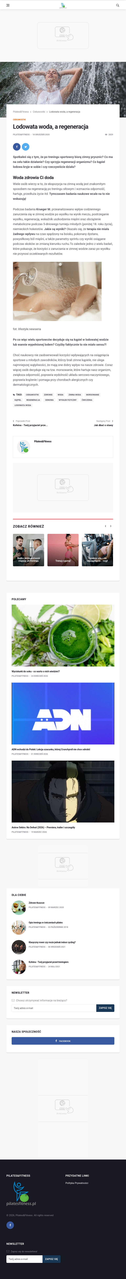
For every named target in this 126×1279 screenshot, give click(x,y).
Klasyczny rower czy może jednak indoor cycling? (52, 942)
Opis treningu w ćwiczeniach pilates (46, 922)
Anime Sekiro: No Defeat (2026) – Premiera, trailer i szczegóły (43, 827)
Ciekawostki (39, 111)
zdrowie (48, 395)
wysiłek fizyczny (67, 400)
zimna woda (75, 395)
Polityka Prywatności (76, 1183)
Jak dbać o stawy (103, 425)
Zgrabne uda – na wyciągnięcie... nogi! (97, 559)
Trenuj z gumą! (63, 560)
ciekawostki (32, 395)
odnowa (49, 400)
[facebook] (17, 147)
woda (60, 395)
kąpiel (18, 400)
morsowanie (92, 395)
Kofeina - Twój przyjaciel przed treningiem (48, 962)
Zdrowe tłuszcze (36, 902)
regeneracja (33, 400)
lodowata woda (23, 405)
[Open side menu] (7, 5)
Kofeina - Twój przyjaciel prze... (30, 425)
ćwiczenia (87, 400)
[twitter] (25, 147)
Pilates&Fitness (21, 111)
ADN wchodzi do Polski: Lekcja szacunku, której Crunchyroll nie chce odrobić (51, 749)
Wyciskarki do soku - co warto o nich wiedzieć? (36, 671)
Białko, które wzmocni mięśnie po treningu (28, 559)
